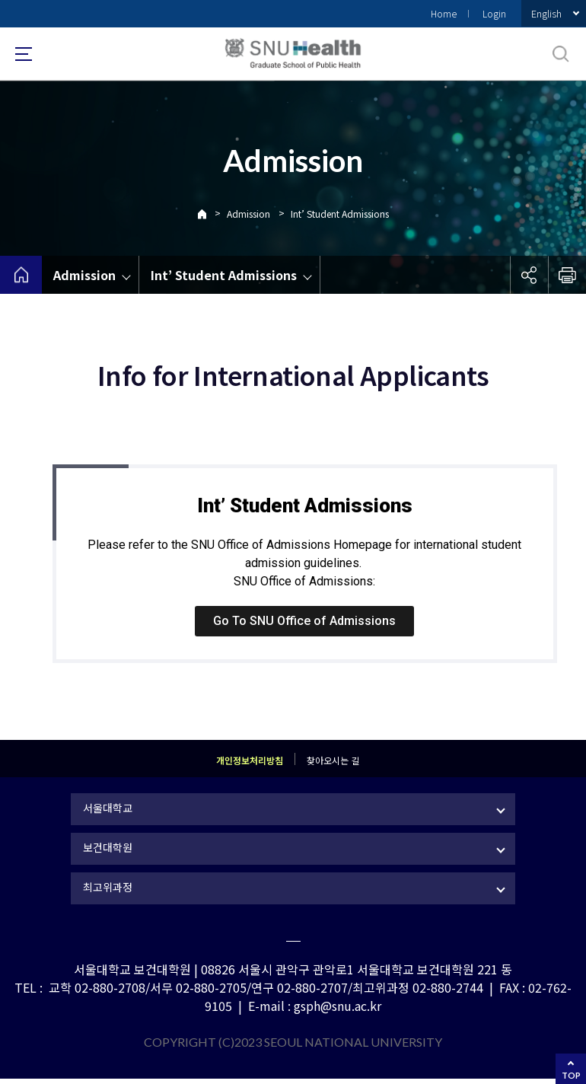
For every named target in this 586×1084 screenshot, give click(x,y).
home (21, 275)
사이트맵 (23, 54)
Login (494, 13)
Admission (248, 213)
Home (444, 13)
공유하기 (529, 275)
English (546, 13)
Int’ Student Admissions (340, 213)
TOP (571, 1075)
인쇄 (567, 275)
